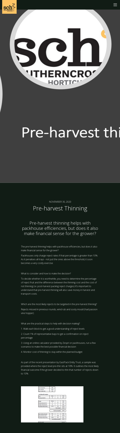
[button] (115, 5)
